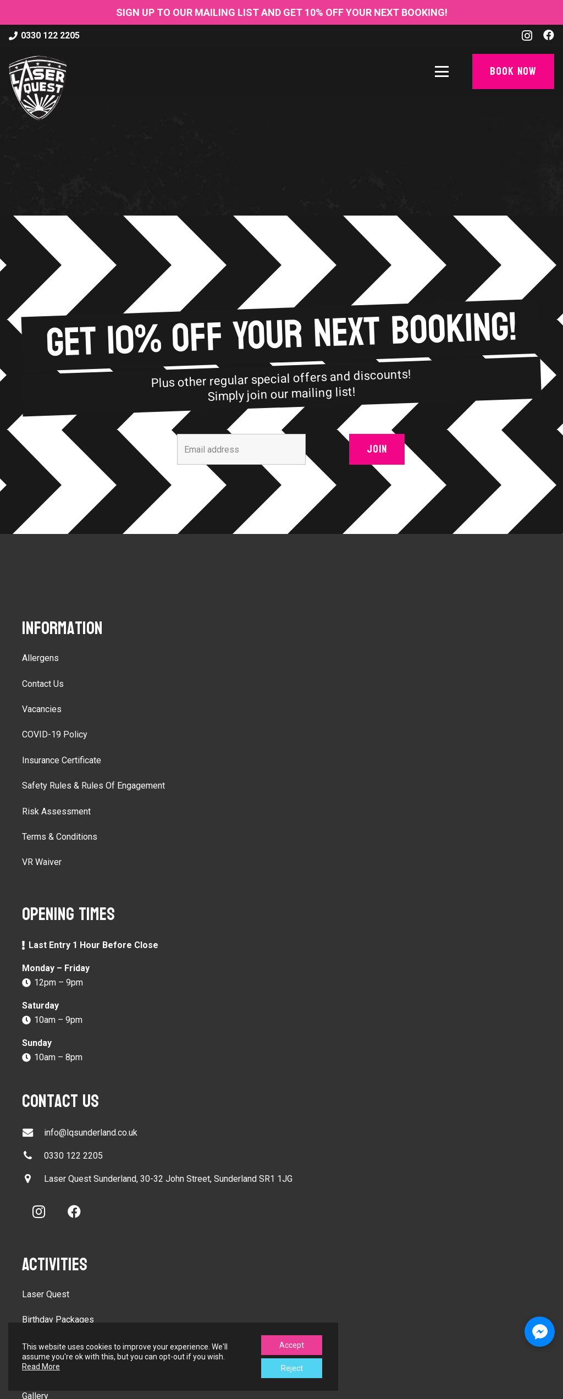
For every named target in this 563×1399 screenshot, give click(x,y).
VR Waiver (42, 862)
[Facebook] (548, 35)
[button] (444, 72)
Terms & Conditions (59, 836)
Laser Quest (45, 1294)
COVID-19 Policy (54, 734)
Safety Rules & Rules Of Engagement (93, 785)
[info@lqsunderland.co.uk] (33, 1132)
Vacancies (42, 709)
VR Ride (37, 1345)
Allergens (40, 658)
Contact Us (43, 684)
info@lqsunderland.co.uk (90, 1132)
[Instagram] (527, 36)
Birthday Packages (58, 1319)
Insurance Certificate (61, 760)
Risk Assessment (56, 811)
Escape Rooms (51, 1370)
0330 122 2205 (73, 1155)
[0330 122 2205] (33, 1155)
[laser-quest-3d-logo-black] (38, 88)
